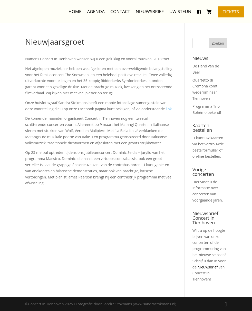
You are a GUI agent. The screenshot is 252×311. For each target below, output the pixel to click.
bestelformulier (205, 150)
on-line (198, 156)
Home (75, 11)
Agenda (95, 11)
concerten (200, 194)
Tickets (231, 12)
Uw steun (180, 11)
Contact (120, 11)
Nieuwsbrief (150, 11)
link (169, 108)
